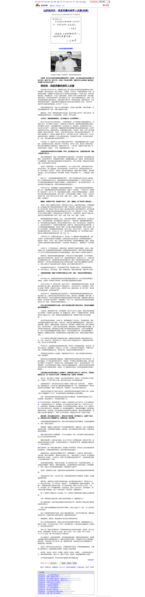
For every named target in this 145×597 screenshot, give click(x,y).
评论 (42, 567)
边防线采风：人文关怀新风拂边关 (48, 575)
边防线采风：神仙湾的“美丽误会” (48, 589)
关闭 (92, 567)
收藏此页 (55, 567)
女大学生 (40, 402)
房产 (64, 2)
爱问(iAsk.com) (45, 563)
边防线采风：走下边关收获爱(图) (48, 587)
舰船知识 (52, 5)
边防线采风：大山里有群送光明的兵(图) (50, 591)
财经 (48, 2)
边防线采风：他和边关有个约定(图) (49, 582)
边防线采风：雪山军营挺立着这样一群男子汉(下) (53, 578)
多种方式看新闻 (71, 567)
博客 (55, 2)
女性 (70, 2)
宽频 (58, 2)
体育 (42, 2)
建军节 (40, 447)
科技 (52, 2)
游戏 (67, 2)
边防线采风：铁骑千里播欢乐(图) (48, 576)
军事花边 (58, 5)
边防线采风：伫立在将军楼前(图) (48, 584)
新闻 (39, 2)
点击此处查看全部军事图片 (66, 48)
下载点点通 (81, 567)
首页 (36, 2)
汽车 (61, 2)
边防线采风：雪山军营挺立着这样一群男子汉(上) (53, 580)
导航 (80, 2)
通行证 (84, 2)
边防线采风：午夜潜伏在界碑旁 (48, 586)
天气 (73, 2)
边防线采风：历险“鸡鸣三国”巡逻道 (49, 593)
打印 (87, 567)
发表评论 (90, 559)
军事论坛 (48, 567)
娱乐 (45, 2)
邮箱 (77, 2)
